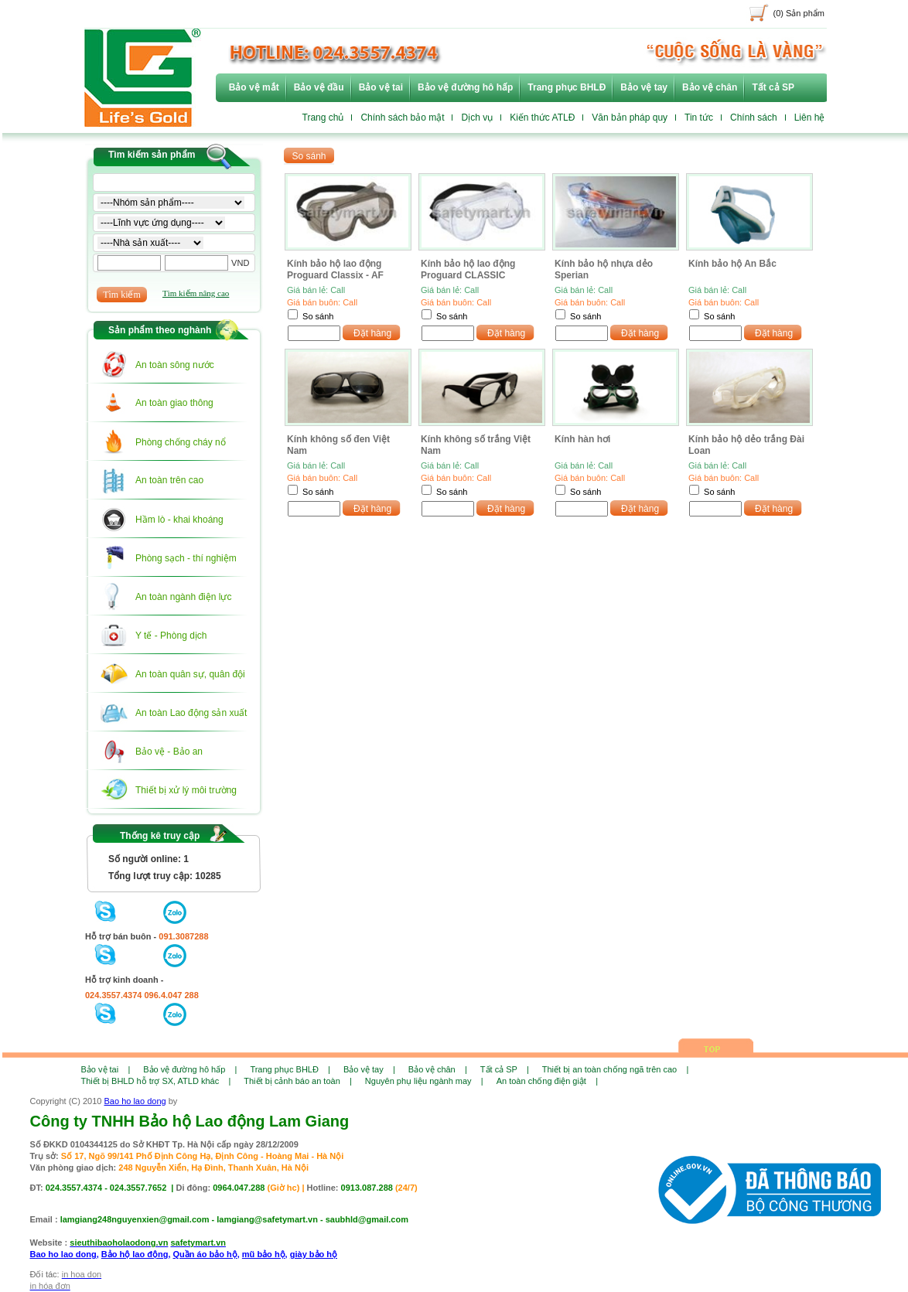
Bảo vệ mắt (254, 87)
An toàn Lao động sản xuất (191, 712)
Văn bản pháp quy (629, 117)
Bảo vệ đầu (319, 87)
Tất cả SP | (504, 1069)
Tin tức (698, 117)
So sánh (317, 316)
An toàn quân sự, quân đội (190, 674)
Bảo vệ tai (381, 87)
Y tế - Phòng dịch (171, 635)
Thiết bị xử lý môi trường (186, 790)
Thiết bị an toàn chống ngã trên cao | (615, 1069)
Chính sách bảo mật (402, 117)
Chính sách (753, 117)
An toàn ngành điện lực (183, 596)
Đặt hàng (372, 333)
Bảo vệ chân (709, 87)
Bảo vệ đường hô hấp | (190, 1069)
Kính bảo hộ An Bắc (732, 263)
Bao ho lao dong (135, 1101)
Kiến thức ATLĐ (542, 117)
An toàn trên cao (169, 480)
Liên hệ (809, 117)
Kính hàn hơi (582, 439)
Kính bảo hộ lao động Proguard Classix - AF (335, 269)
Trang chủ (323, 117)
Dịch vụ (477, 117)
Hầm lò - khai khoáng (179, 519)
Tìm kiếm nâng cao (195, 293)
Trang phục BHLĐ (566, 87)
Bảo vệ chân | (437, 1069)
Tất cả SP (773, 87)
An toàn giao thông (174, 402)
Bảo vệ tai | (106, 1069)
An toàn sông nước (174, 365)
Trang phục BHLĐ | (290, 1069)
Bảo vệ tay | (369, 1069)
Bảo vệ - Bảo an (169, 751)
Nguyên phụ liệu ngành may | (424, 1081)
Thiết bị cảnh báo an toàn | (298, 1081)
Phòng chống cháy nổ (180, 442)
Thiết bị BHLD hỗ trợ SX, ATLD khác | (156, 1081)
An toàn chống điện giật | (547, 1081)
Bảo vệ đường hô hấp (465, 87)
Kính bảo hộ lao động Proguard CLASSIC (468, 269)
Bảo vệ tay (643, 87)
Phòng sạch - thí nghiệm (186, 558)
